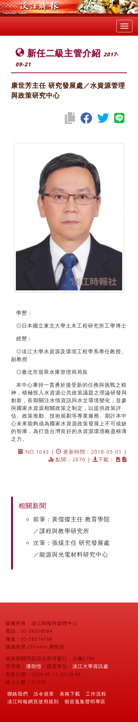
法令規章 (43, 693)
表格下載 (70, 693)
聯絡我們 (17, 693)
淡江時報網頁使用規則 (33, 701)
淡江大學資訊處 (90, 666)
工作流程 (96, 693)
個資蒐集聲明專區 (85, 701)
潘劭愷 (34, 666)
